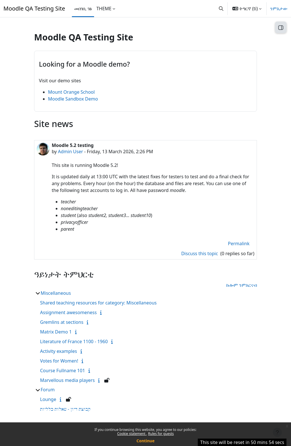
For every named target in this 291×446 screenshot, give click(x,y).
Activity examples (58, 351)
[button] (221, 8)
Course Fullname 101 (62, 370)
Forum (48, 389)
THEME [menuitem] (103, 8)
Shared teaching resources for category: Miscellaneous (98, 303)
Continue (145, 440)
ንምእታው (279, 8)
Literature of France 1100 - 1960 (74, 341)
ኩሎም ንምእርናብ (241, 285)
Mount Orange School (71, 92)
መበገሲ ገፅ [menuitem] (83, 8)
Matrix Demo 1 (56, 332)
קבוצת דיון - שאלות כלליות (65, 409)
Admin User (70, 151)
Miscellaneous (56, 293)
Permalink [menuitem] (239, 243)
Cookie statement (131, 433)
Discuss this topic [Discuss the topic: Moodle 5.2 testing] (200, 253)
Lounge (48, 399)
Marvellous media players (67, 380)
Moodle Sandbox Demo (73, 99)
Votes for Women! (59, 361)
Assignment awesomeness (68, 312)
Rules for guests (161, 433)
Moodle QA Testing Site (34, 8)
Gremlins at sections (61, 322)
